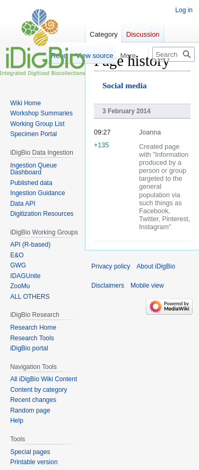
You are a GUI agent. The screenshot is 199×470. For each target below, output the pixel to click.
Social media (124, 85)
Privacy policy (110, 266)
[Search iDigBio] (173, 54)
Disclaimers (107, 285)
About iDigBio (155, 266)
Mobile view (147, 285)
